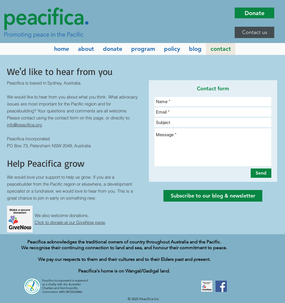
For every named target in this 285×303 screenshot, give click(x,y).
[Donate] (254, 13)
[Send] (261, 173)
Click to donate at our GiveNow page (70, 222)
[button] (254, 32)
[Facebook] (221, 286)
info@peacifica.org (24, 125)
